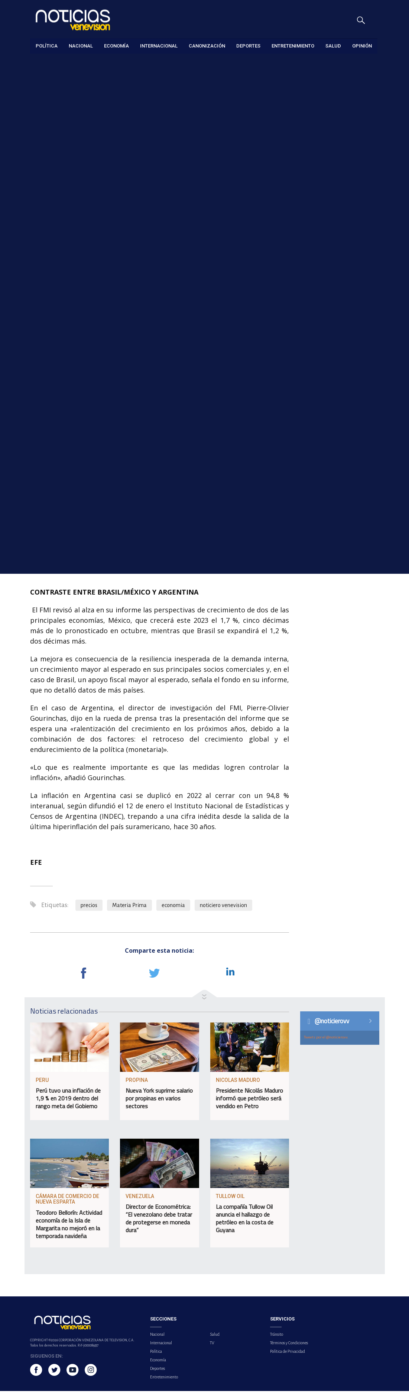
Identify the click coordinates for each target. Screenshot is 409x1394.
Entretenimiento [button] (293, 46)
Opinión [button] (362, 46)
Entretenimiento (164, 1380)
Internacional (161, 1346)
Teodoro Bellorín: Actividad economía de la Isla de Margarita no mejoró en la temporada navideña (69, 1227)
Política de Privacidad (287, 1354)
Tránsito (276, 1337)
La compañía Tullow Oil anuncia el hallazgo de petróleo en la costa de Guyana (244, 1221)
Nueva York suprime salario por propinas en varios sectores (159, 1101)
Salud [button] (333, 46)
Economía (41, 63)
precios (89, 908)
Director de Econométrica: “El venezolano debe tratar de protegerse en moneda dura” (159, 1221)
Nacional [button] (81, 46)
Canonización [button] (207, 46)
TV (212, 1346)
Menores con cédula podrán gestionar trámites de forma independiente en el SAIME (343, 324)
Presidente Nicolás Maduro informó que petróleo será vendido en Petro (249, 1101)
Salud (215, 1337)
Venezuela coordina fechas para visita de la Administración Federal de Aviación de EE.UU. (344, 233)
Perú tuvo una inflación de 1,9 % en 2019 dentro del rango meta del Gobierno (68, 1101)
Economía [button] (116, 46)
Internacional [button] (159, 46)
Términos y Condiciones (289, 1346)
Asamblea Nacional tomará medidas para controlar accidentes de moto (344, 370)
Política (156, 1354)
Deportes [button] (248, 46)
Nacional (157, 1337)
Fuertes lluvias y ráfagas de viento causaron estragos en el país (345, 279)
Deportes (157, 1371)
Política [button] (47, 46)
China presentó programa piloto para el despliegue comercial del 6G (344, 188)
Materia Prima (129, 908)
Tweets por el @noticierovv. (326, 1040)
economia (173, 908)
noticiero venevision (223, 908)
